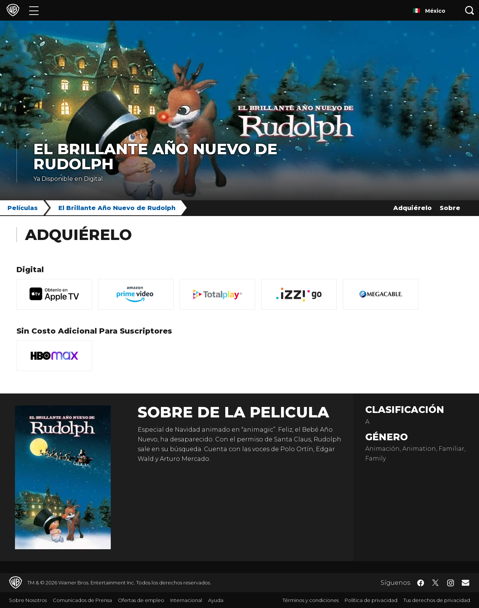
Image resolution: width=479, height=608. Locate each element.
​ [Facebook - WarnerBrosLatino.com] (420, 583)
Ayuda (215, 600)
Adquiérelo (412, 208)
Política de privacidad (371, 600)
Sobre (450, 208)
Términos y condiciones (311, 600)
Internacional (186, 600)
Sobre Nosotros (28, 600)
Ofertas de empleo (141, 600)
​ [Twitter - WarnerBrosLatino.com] (435, 583)
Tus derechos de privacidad (436, 600)
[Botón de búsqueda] (469, 10)
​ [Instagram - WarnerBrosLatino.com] (450, 583)
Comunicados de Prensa (82, 600)
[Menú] (33, 10)
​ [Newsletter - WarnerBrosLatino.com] (465, 582)
